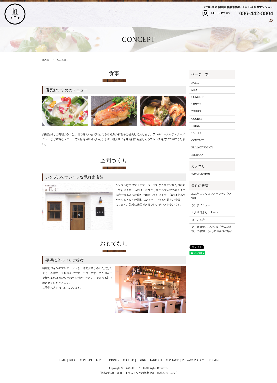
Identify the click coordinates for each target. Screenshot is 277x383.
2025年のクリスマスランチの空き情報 (211, 195)
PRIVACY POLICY (202, 147)
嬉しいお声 (198, 219)
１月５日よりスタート (204, 212)
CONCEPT (123, 21)
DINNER (166, 21)
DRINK (208, 21)
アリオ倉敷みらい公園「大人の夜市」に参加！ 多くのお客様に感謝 (212, 229)
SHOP (102, 21)
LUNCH (145, 21)
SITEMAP (197, 154)
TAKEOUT (230, 21)
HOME (84, 21)
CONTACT (254, 21)
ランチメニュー (200, 205)
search (271, 22)
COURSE (187, 21)
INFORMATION (200, 174)
